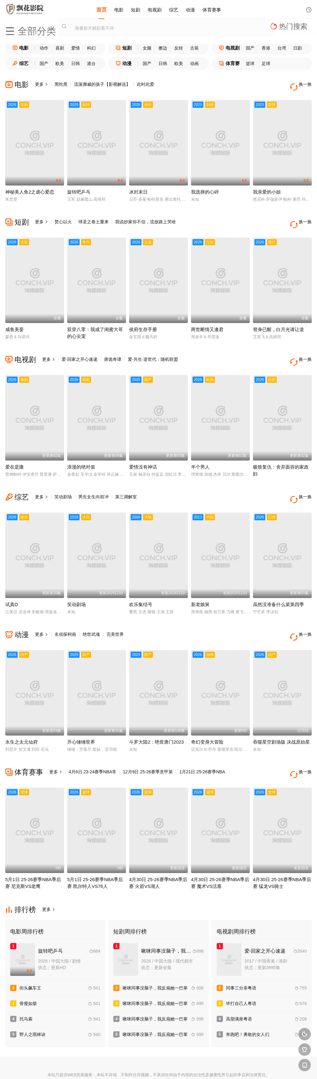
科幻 (91, 48)
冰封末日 (138, 186)
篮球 (250, 63)
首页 (101, 9)
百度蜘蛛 (113, 1066)
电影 (119, 9)
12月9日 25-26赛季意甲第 (148, 744)
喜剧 (59, 48)
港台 (91, 63)
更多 (41, 84)
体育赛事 (211, 9)
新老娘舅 (200, 582)
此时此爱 (145, 84)
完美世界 (115, 612)
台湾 (281, 48)
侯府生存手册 (143, 318)
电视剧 (155, 9)
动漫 (190, 9)
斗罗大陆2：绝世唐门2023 (156, 715)
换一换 (302, 84)
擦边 (162, 48)
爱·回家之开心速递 (80, 348)
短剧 (135, 9)
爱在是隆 (14, 450)
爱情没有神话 (143, 450)
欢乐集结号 (140, 582)
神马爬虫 (136, 1066)
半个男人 (200, 450)
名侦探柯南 (65, 612)
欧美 (59, 63)
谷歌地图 (204, 1066)
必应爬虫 (226, 1066)
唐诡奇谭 (112, 348)
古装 (194, 48)
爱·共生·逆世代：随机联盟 (153, 348)
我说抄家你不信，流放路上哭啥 (145, 216)
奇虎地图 (181, 1066)
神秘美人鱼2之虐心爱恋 (29, 186)
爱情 (75, 48)
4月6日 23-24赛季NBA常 (92, 744)
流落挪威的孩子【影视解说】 (102, 84)
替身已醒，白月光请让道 (278, 318)
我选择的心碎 (205, 186)
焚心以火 (63, 216)
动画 (194, 63)
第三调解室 (126, 480)
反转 (178, 48)
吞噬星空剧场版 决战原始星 (281, 715)
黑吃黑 (60, 84)
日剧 (297, 48)
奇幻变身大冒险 (207, 715)
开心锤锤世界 (81, 715)
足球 (266, 63)
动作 (44, 48)
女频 (147, 48)
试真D (11, 582)
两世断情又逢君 (207, 318)
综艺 (173, 9)
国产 (250, 48)
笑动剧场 (63, 480)
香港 (266, 48)
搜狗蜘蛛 (158, 1066)
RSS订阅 (91, 1066)
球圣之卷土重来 (93, 216)
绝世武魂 (91, 612)
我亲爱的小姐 (267, 186)
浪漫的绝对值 (81, 450)
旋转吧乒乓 (78, 186)
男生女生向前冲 (93, 480)
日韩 (75, 63)
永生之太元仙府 (21, 715)
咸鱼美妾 (14, 318)
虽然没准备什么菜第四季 (278, 582)
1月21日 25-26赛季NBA (202, 744)
